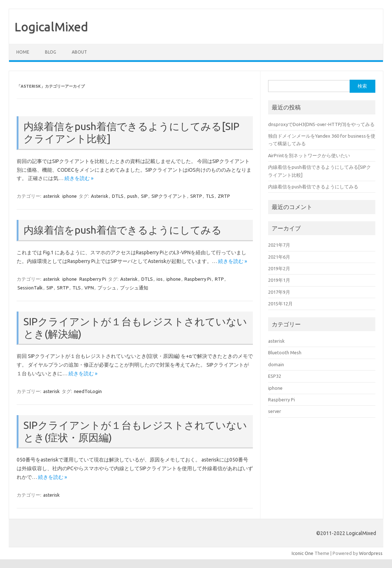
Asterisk (99, 196)
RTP (219, 278)
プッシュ (106, 287)
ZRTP (224, 196)
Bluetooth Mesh (284, 352)
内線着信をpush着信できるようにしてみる (123, 229)
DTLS (118, 196)
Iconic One (302, 553)
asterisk (51, 196)
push (132, 196)
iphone (69, 196)
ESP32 (274, 376)
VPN (89, 287)
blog (50, 52)
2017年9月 (279, 292)
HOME (22, 52)
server (274, 411)
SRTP (196, 196)
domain (276, 364)
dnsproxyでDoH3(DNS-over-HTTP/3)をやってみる (321, 124)
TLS (210, 196)
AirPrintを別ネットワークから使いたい (309, 155)
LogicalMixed (51, 26)
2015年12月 (280, 303)
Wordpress (371, 553)
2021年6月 (279, 256)
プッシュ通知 (134, 287)
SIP (144, 196)
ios (160, 278)
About (79, 52)
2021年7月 (279, 244)
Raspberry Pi (92, 278)
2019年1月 (279, 280)
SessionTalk (30, 287)
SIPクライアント (169, 196)
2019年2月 (279, 268)
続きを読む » (78, 178)
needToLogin (88, 391)
